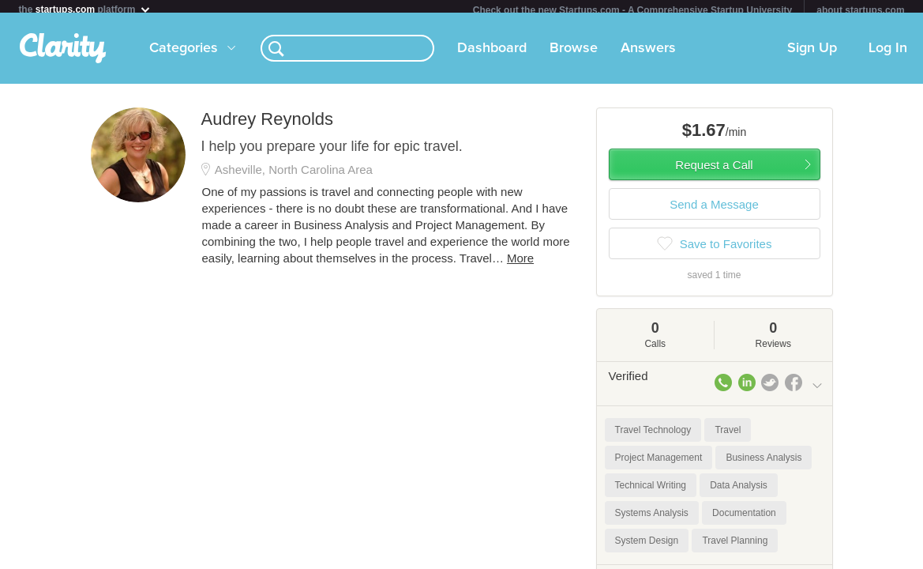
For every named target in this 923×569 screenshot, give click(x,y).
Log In (888, 54)
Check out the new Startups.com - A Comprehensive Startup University (633, 10)
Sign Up (812, 54)
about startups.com (860, 10)
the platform (84, 9)
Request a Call (713, 171)
